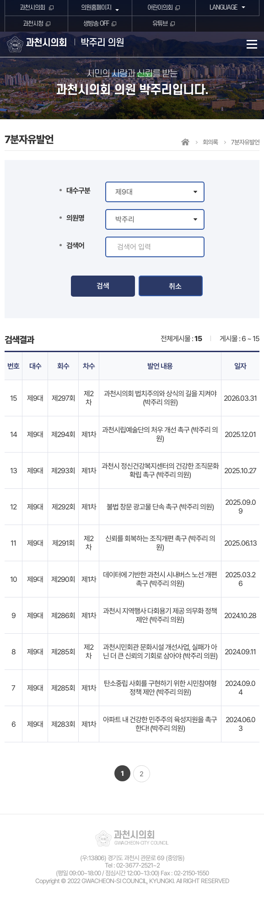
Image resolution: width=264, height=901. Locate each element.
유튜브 (159, 23)
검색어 (75, 245)
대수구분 (78, 190)
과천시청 (33, 23)
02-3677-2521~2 (138, 865)
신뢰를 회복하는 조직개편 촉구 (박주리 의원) (160, 543)
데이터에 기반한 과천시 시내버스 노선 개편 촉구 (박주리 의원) (160, 579)
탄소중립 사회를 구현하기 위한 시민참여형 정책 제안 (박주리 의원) (160, 687)
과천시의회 (33, 7)
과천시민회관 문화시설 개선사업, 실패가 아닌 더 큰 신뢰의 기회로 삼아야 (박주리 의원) (160, 651)
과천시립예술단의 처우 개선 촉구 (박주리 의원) (160, 434)
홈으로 (185, 141)
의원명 (75, 218)
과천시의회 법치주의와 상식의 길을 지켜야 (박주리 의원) (160, 398)
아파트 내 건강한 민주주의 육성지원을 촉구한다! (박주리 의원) (160, 724)
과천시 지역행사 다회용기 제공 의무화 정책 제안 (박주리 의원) (160, 615)
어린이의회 (159, 7)
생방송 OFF (96, 23)
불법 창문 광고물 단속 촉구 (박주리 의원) (160, 507)
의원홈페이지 (96, 7)
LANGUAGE (223, 7)
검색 (103, 286)
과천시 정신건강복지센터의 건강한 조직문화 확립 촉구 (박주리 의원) (160, 470)
